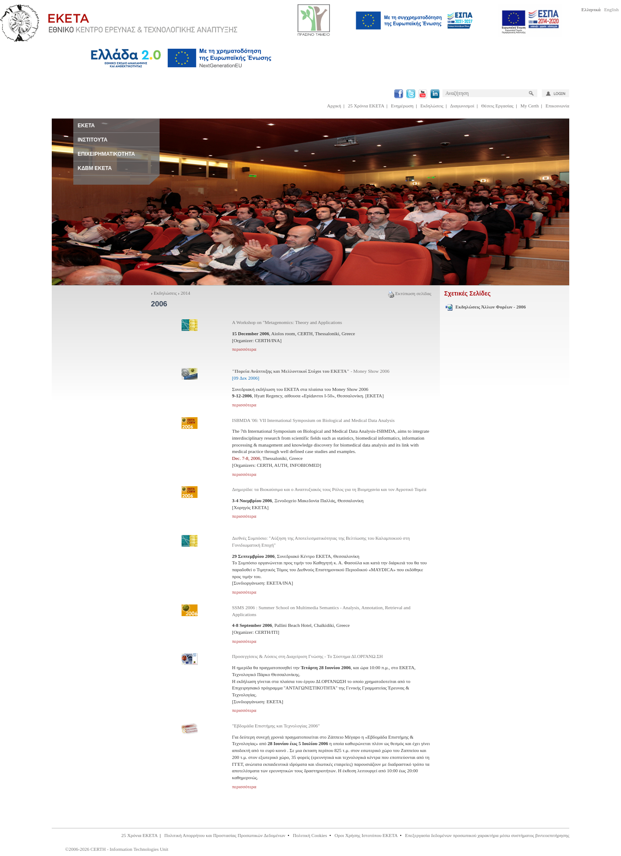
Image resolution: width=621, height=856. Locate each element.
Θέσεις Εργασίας (497, 105)
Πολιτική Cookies (310, 835)
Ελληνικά (591, 9)
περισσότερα (244, 349)
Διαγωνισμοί (462, 105)
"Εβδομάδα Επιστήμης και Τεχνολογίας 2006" (276, 725)
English (611, 9)
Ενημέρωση (402, 105)
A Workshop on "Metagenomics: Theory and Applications (287, 322)
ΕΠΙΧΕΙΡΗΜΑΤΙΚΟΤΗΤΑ (106, 154)
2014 (185, 293)
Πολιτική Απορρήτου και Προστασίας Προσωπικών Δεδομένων (224, 835)
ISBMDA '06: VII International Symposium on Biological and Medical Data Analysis (313, 420)
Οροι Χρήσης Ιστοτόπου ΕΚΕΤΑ (366, 835)
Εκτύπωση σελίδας (410, 293)
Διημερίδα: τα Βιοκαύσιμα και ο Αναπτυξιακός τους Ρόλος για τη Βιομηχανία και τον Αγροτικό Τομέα (329, 489)
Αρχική (334, 105)
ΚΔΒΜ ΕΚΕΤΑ (95, 168)
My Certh (530, 105)
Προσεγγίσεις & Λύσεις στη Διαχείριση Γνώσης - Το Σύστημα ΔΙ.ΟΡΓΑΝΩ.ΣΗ (307, 656)
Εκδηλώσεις (431, 105)
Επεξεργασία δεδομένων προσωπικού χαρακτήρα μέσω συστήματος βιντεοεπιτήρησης (487, 835)
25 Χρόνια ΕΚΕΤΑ (366, 105)
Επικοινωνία (557, 105)
